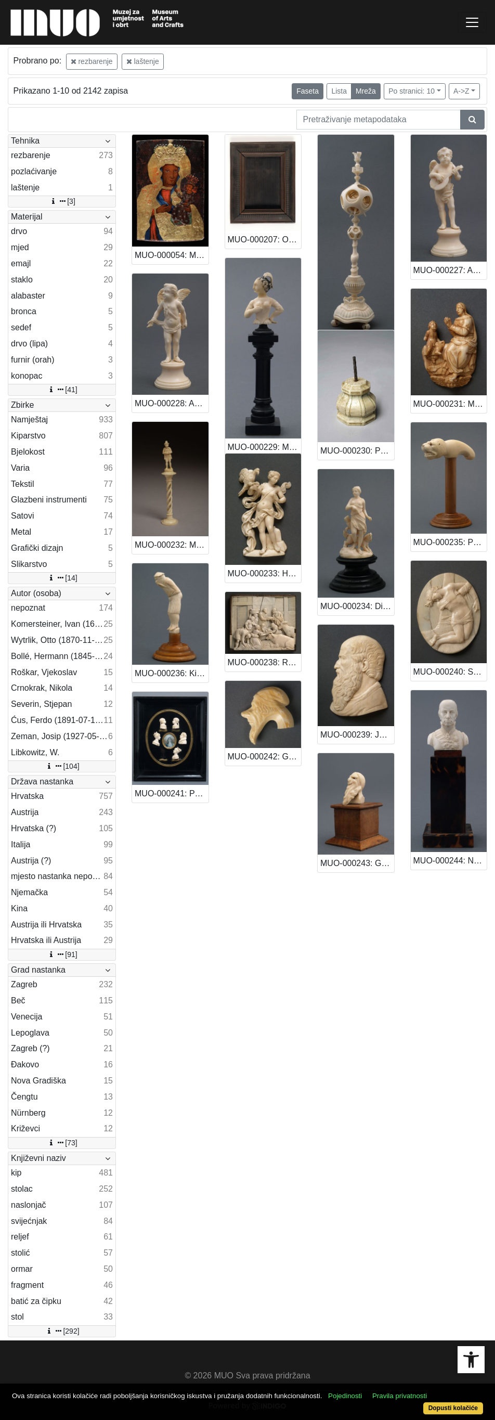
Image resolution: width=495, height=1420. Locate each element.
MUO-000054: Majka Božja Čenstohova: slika (172, 255)
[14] (61, 578)
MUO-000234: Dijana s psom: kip (357, 606)
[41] (61, 389)
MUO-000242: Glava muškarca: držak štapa (265, 756)
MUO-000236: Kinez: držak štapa (172, 673)
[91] (61, 954)
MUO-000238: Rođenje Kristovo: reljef (265, 662)
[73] (61, 1143)
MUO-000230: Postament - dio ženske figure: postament (357, 450)
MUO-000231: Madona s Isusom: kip (450, 403)
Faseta (307, 91)
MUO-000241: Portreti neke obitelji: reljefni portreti (172, 793)
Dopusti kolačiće (453, 1408)
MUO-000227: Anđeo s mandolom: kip (450, 270)
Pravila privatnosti (399, 1396)
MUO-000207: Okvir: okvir (265, 239)
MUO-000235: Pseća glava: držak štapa (450, 542)
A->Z (461, 91)
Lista (339, 91)
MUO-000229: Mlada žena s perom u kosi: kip (265, 447)
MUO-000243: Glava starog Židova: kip (357, 863)
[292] (61, 1331)
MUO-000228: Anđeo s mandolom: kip (172, 403)
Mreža (366, 91)
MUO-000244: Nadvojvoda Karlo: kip (450, 860)
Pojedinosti (345, 1396)
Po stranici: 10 (411, 91)
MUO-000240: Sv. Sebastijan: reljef (450, 671)
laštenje (142, 61)
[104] (61, 766)
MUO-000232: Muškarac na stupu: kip (172, 544)
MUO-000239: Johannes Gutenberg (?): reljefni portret (357, 734)
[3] (61, 201)
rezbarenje (92, 61)
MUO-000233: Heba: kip (265, 573)
